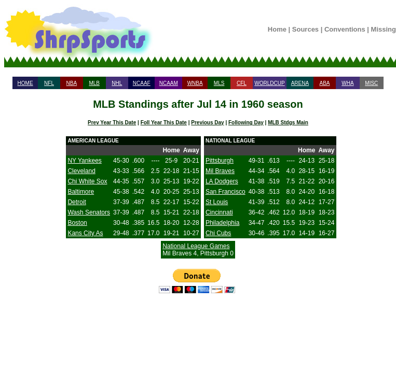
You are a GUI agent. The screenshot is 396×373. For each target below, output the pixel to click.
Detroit (76, 202)
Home (277, 29)
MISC (371, 83)
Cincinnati (219, 212)
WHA (347, 83)
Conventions (344, 29)
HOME (25, 83)
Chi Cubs (218, 233)
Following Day (246, 122)
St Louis (217, 202)
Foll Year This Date (164, 122)
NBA (71, 83)
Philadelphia (222, 222)
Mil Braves (220, 171)
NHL (117, 83)
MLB (94, 83)
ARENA (300, 83)
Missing (383, 29)
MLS (219, 83)
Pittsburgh (220, 160)
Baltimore (80, 191)
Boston (77, 222)
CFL (242, 83)
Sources (305, 29)
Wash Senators (88, 212)
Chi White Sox (87, 181)
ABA (324, 83)
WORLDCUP (269, 83)
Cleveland (81, 171)
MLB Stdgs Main (288, 122)
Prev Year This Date (112, 122)
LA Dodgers (222, 181)
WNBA (195, 83)
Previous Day (207, 122)
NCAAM (168, 83)
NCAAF (142, 83)
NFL (49, 83)
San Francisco (225, 191)
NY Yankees (84, 160)
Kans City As (85, 233)
